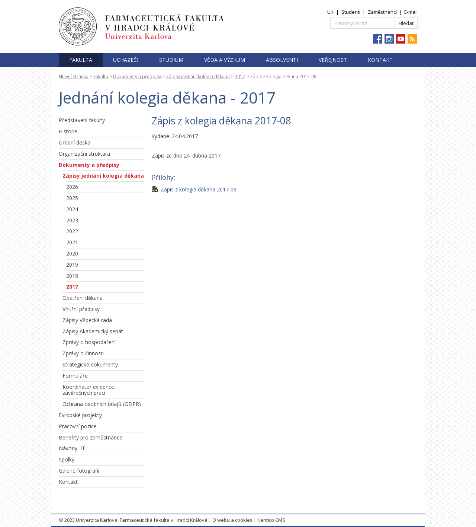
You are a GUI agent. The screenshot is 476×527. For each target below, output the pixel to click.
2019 (72, 264)
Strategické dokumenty (90, 364)
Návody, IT (72, 448)
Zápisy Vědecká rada (87, 320)
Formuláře (75, 375)
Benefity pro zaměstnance (90, 437)
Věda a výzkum (224, 59)
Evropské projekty (80, 415)
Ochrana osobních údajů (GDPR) (101, 403)
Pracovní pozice (78, 426)
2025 (72, 197)
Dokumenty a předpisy (137, 76)
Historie (68, 131)
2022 (72, 231)
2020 (72, 253)
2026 (72, 186)
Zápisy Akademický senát (92, 331)
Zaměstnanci (382, 12)
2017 (240, 76)
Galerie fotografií (79, 470)
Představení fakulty (82, 120)
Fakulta (80, 59)
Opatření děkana (82, 297)
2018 (72, 275)
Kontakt (380, 59)
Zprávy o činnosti (83, 353)
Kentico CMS (271, 520)
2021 (72, 242)
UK (330, 12)
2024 (72, 209)
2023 (72, 220)
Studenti (350, 12)
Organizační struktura (84, 153)
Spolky (66, 459)
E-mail (411, 12)
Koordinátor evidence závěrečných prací (88, 390)
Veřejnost (333, 59)
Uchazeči (125, 59)
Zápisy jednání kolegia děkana (198, 76)
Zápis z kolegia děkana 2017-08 (199, 189)
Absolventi (282, 59)
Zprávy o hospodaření (89, 342)
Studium (171, 59)
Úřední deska (74, 142)
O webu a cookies (232, 520)
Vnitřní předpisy (81, 308)
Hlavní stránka (74, 76)
